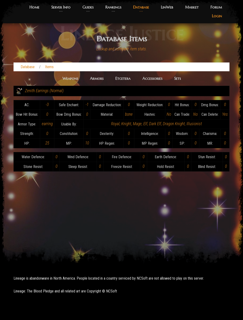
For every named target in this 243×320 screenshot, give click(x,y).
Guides (87, 7)
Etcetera (123, 78)
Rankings (113, 7)
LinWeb (167, 7)
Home (34, 7)
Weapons (70, 78)
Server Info (60, 7)
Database (141, 7)
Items (49, 67)
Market (192, 7)
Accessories (152, 78)
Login (217, 16)
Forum (216, 7)
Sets (177, 78)
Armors (96, 78)
